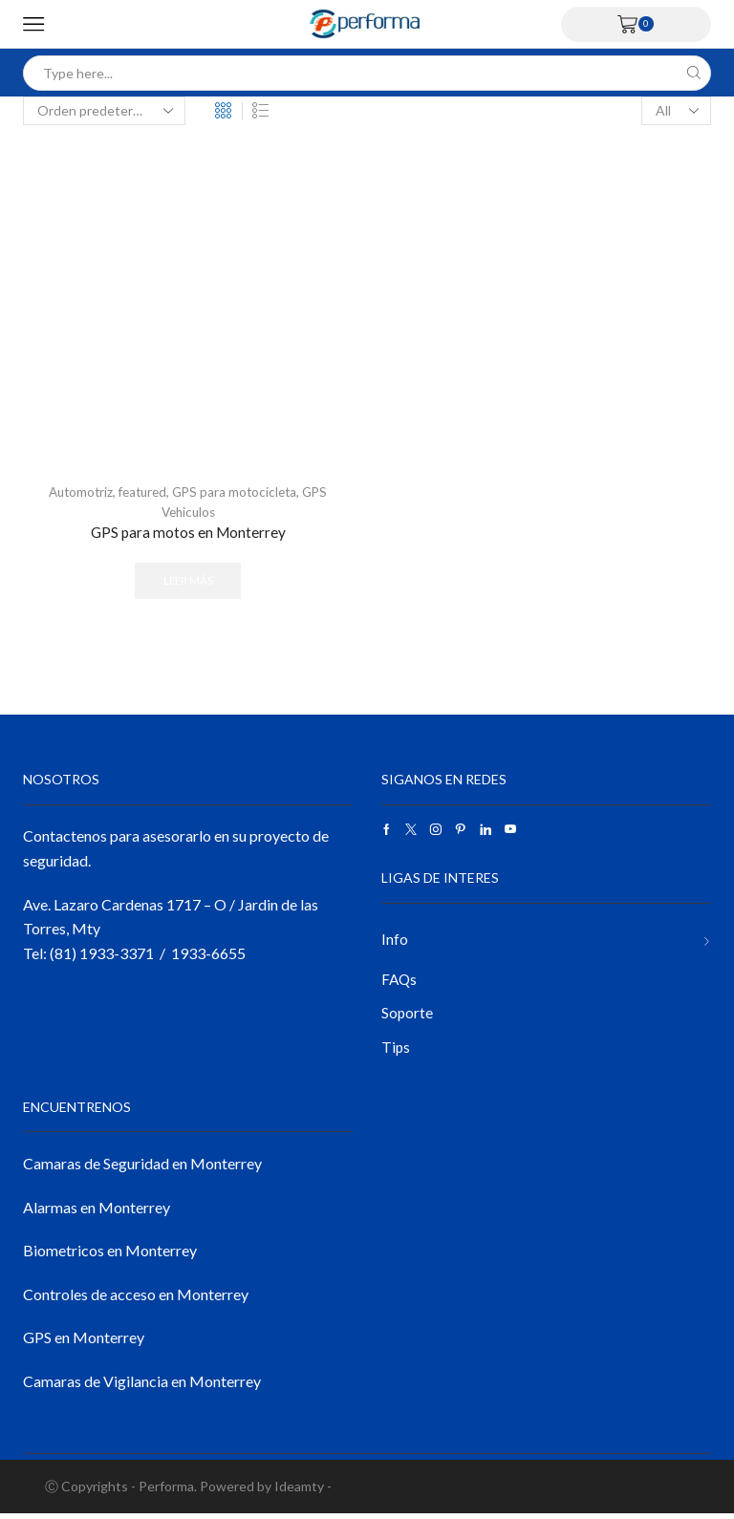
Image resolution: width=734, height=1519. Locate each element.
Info (394, 941)
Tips (396, 1052)
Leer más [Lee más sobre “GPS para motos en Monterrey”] (188, 582)
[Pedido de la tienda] (104, 110)
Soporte (407, 1018)
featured (141, 491)
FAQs (400, 982)
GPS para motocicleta (237, 491)
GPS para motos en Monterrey (188, 533)
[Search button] (693, 73)
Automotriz (75, 491)
